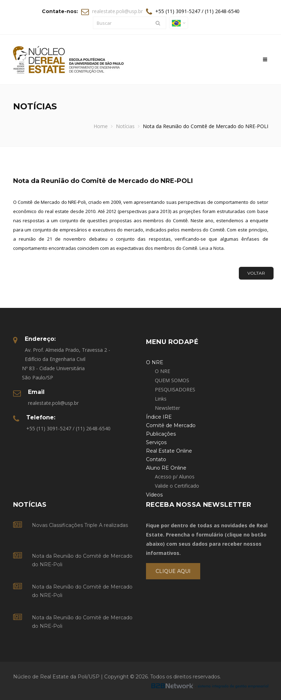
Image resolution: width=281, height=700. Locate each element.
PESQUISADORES (175, 389)
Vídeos (154, 495)
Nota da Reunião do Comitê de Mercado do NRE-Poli (82, 560)
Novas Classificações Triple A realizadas (80, 525)
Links (161, 398)
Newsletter (167, 407)
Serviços (156, 442)
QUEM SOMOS (172, 380)
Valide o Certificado (177, 485)
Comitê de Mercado (171, 425)
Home (101, 126)
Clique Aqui (173, 571)
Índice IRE (159, 417)
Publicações (161, 434)
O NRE (162, 371)
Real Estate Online (169, 451)
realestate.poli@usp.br (117, 11)
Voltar (256, 273)
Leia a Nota (211, 248)
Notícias (125, 126)
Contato (156, 459)
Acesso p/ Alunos (175, 476)
